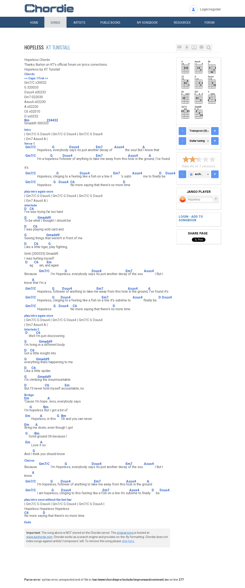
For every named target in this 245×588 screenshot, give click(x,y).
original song (125, 532)
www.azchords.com (39, 537)
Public (110, 22)
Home (34, 22)
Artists (79, 22)
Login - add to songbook (191, 218)
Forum (209, 22)
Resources (182, 22)
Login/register (210, 9)
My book (147, 22)
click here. (128, 541)
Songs (55, 22)
